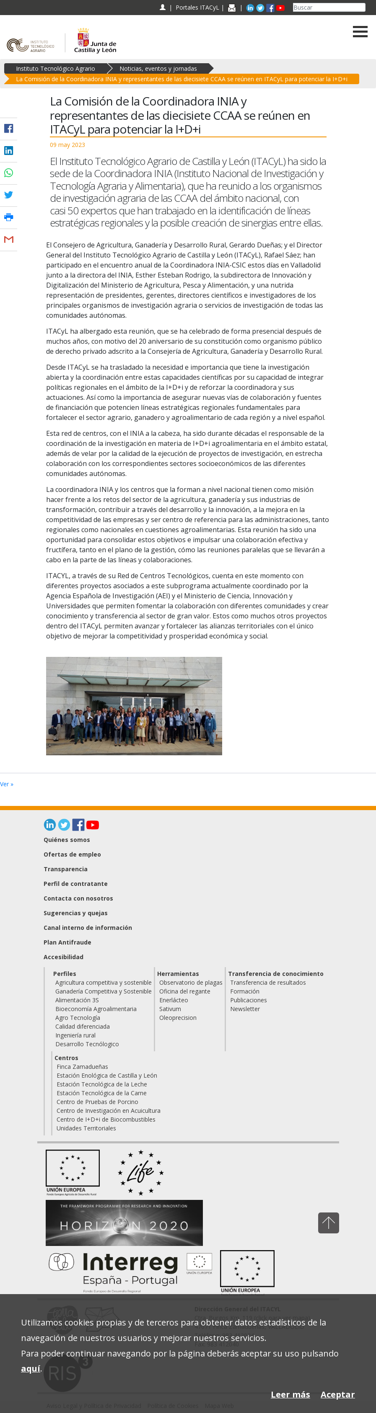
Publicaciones (248, 1000)
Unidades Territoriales (86, 1128)
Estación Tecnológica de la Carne (102, 1093)
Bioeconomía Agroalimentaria (96, 1009)
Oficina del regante (184, 991)
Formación (244, 991)
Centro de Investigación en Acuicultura (109, 1110)
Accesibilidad (63, 957)
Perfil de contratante (76, 884)
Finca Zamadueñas (82, 1067)
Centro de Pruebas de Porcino (97, 1102)
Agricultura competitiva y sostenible (103, 982)
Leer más (290, 1394)
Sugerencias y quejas (76, 913)
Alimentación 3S (77, 1000)
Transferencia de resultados (268, 982)
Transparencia (66, 869)
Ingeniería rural (75, 1035)
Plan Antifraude (67, 942)
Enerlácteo (173, 1000)
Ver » (6, 784)
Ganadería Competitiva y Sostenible (103, 991)
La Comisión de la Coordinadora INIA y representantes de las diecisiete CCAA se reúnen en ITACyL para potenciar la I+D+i (181, 79)
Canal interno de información (88, 928)
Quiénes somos (67, 840)
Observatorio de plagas (191, 982)
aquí (30, 1368)
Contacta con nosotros (78, 898)
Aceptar (338, 1394)
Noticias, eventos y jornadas (158, 68)
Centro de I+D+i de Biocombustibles (106, 1119)
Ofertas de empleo (72, 854)
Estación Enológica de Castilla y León (107, 1075)
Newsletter (245, 1009)
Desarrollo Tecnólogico (87, 1044)
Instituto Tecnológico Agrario (55, 68)
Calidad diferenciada (82, 1026)
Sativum (170, 1009)
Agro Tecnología (77, 1018)
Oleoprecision (178, 1018)
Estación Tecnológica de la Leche (102, 1084)
